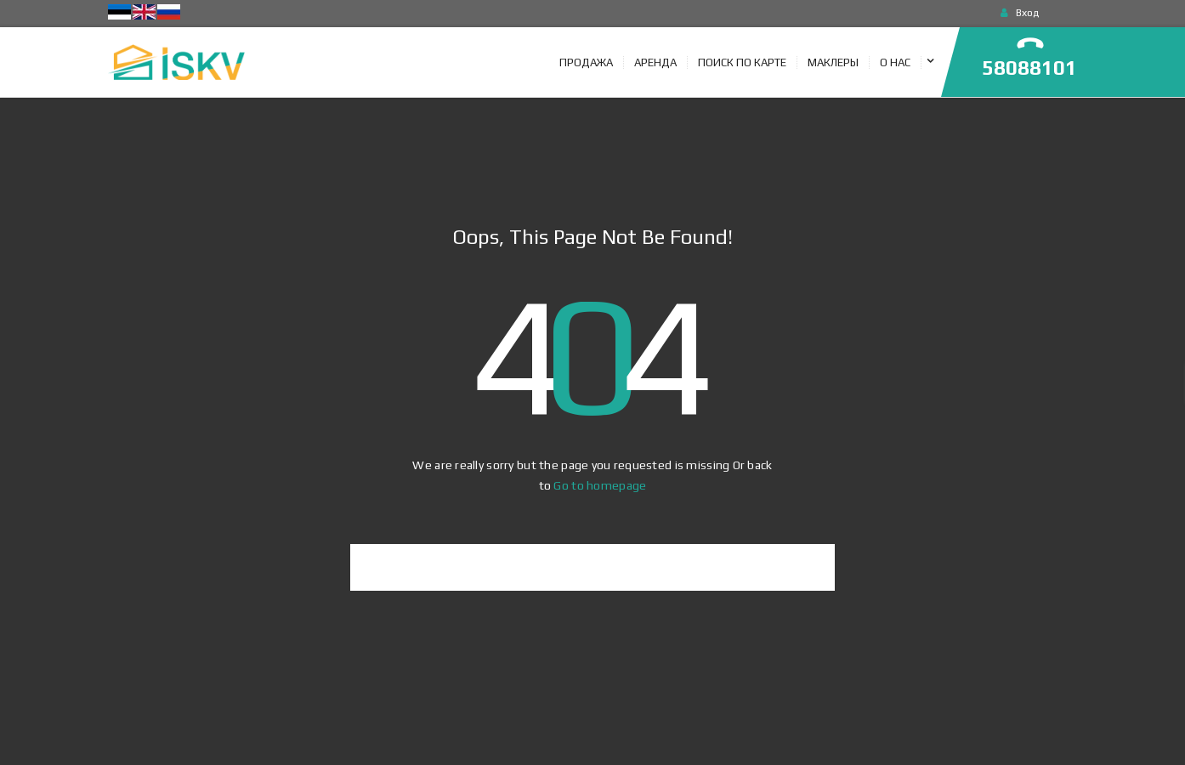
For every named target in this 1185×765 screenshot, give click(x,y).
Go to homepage (599, 485)
